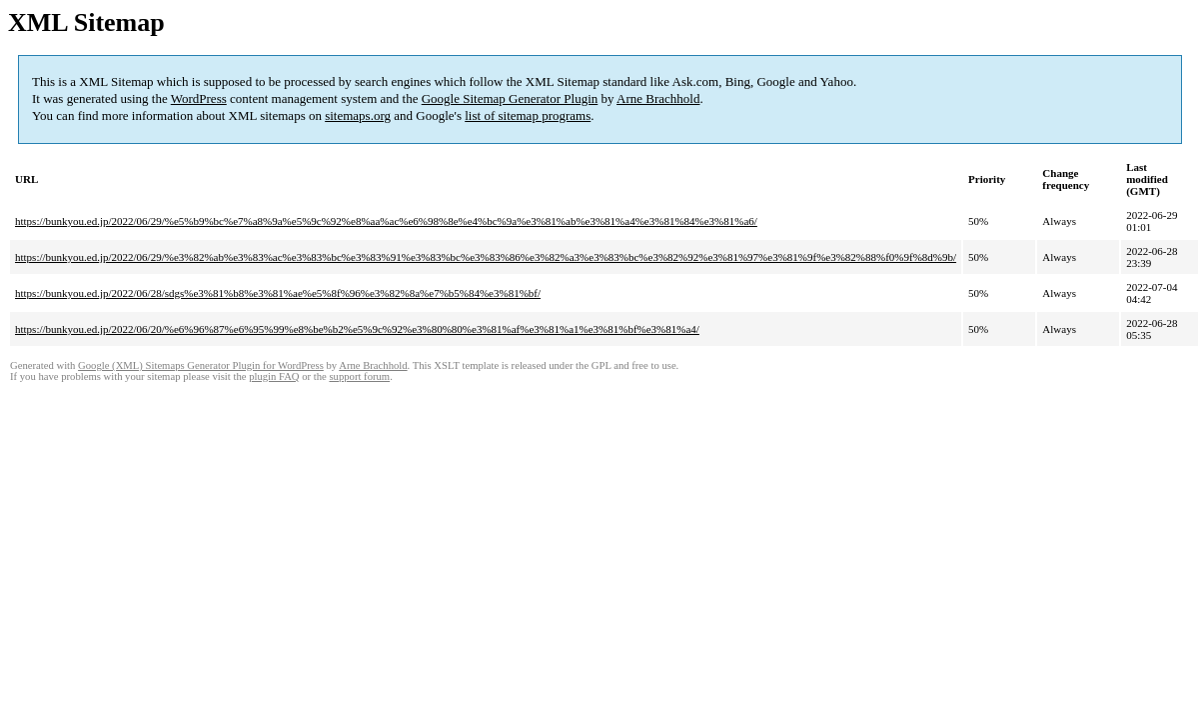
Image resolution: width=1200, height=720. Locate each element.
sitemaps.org (358, 115)
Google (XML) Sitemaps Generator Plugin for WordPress (201, 365)
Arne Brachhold (657, 98)
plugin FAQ (274, 376)
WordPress (199, 98)
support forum (359, 376)
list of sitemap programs (528, 115)
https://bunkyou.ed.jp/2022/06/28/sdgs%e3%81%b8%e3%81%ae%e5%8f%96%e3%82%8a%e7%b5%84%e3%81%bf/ (278, 293)
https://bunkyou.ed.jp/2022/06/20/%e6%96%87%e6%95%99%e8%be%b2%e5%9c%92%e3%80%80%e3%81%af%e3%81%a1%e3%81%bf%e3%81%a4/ (357, 329)
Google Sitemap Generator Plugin (510, 98)
